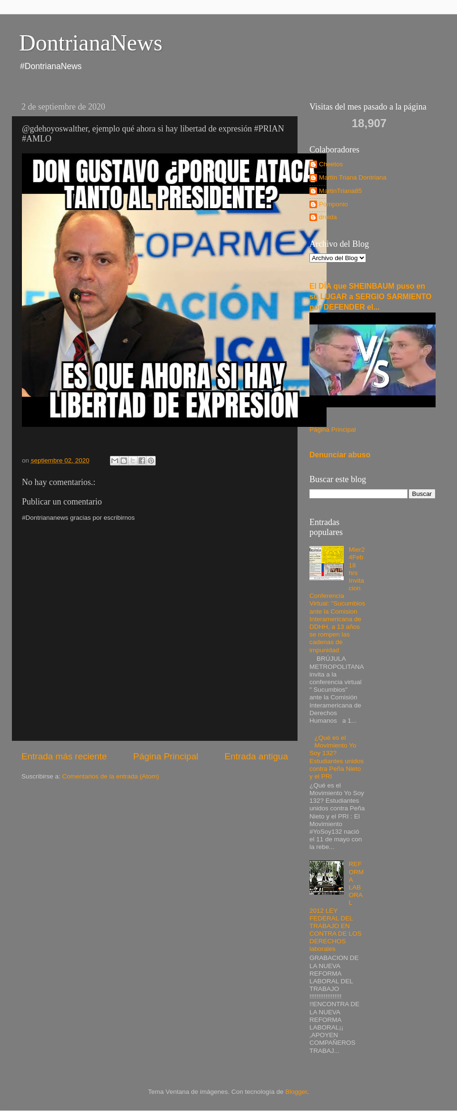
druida (328, 217)
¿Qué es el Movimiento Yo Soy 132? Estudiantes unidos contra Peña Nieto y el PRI (336, 757)
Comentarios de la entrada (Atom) (110, 776)
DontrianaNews (90, 42)
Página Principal (166, 756)
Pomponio (333, 204)
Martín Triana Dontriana (353, 177)
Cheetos (331, 164)
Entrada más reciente (64, 756)
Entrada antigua (256, 756)
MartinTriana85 (340, 190)
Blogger (296, 1091)
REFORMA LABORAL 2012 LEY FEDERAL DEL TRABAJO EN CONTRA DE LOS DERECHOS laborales (336, 906)
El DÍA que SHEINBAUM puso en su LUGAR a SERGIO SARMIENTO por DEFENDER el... (370, 296)
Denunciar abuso (339, 455)
